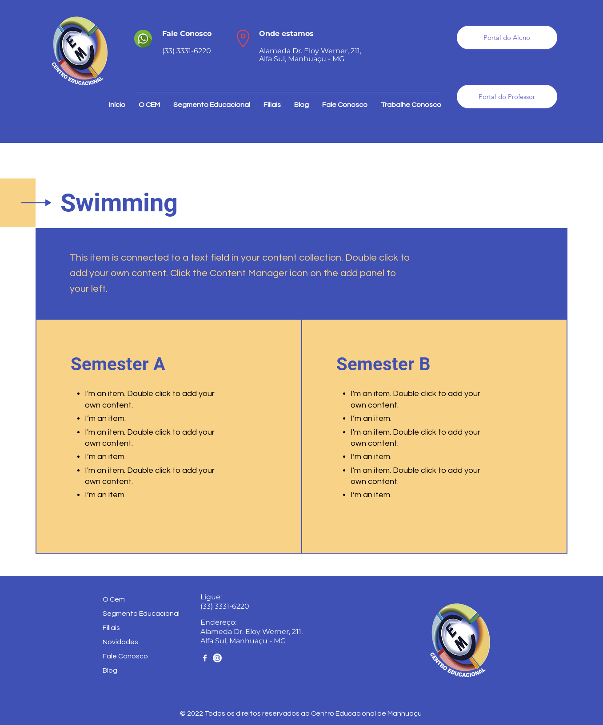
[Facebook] (204, 658)
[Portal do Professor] (507, 96)
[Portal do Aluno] (507, 37)
